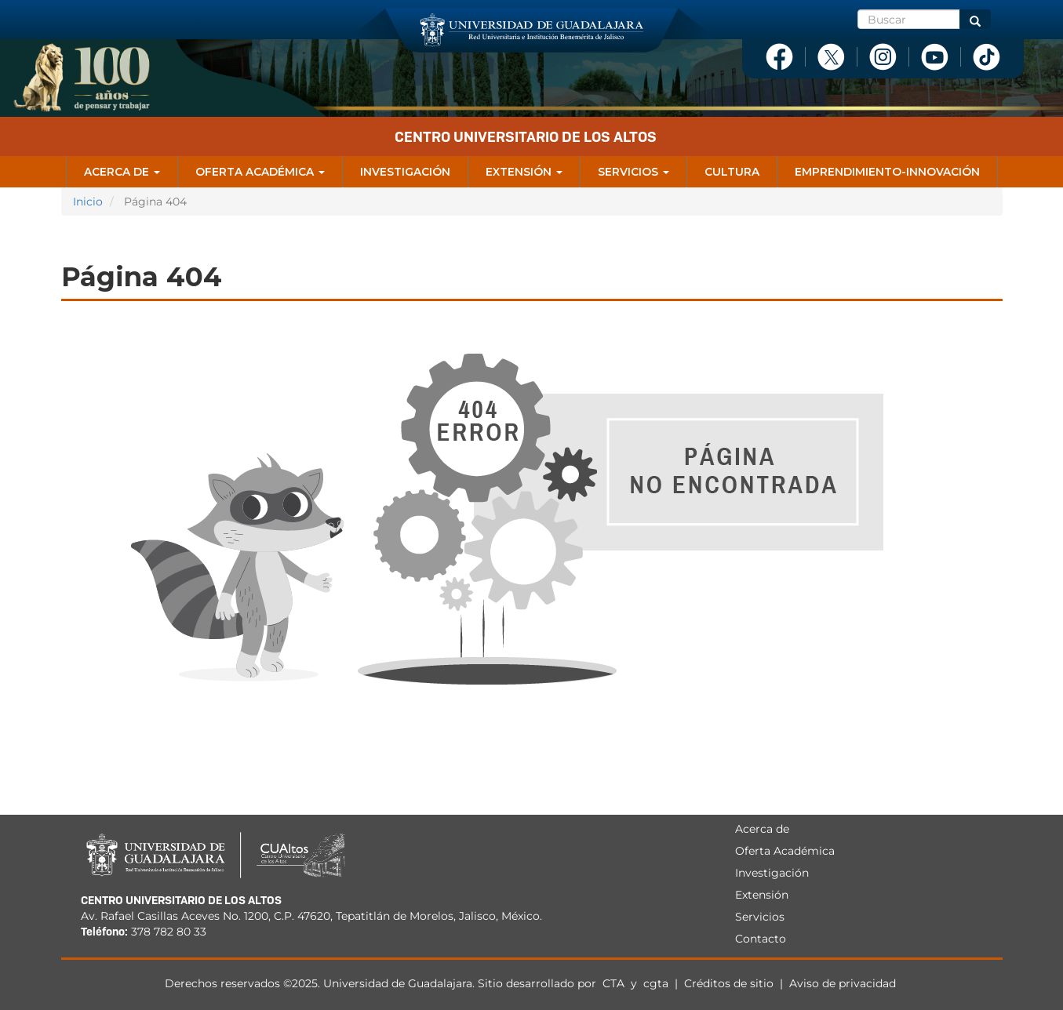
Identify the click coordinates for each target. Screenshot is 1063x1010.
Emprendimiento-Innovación (887, 171)
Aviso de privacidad (842, 983)
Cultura (731, 171)
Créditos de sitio (729, 983)
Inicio (88, 201)
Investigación (405, 171)
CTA (615, 983)
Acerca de (122, 171)
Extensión (524, 171)
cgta (655, 983)
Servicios (633, 171)
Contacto (760, 939)
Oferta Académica (260, 171)
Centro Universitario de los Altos (526, 137)
